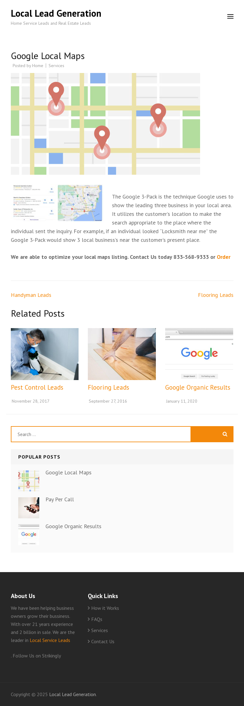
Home (37, 65)
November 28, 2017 (30, 401)
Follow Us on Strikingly (37, 656)
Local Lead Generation (56, 13)
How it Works (105, 608)
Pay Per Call (59, 499)
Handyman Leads (31, 294)
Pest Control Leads (37, 387)
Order (223, 256)
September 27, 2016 (108, 401)
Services (56, 65)
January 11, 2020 (181, 401)
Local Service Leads (50, 640)
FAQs (96, 619)
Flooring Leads (215, 294)
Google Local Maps (68, 472)
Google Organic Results (197, 387)
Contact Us (102, 641)
